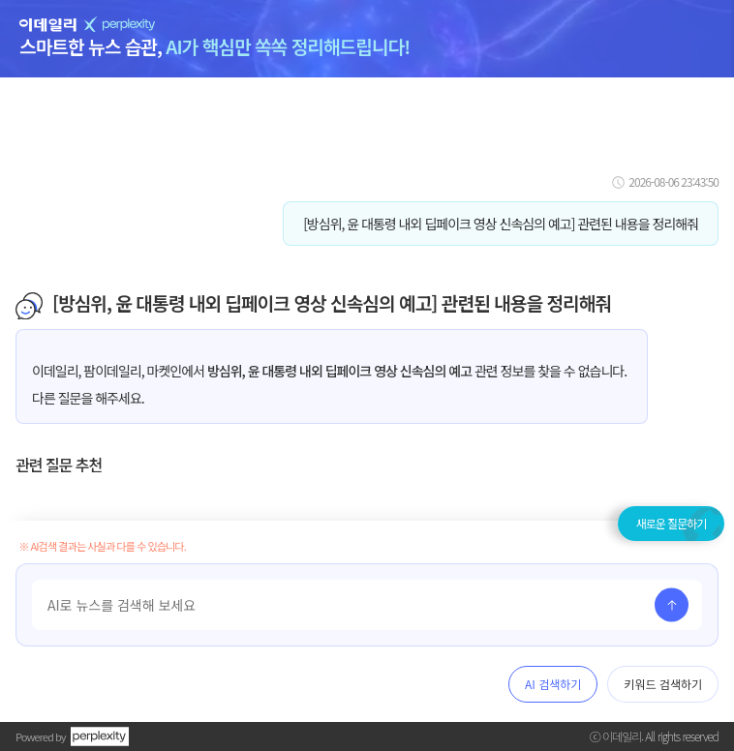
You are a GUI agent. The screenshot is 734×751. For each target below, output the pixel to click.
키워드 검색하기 (663, 684)
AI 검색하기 (553, 684)
